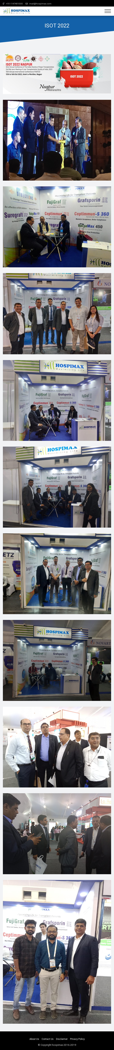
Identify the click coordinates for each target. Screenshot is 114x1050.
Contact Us (48, 1039)
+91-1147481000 (13, 3)
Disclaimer (62, 1039)
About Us (34, 1039)
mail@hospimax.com (38, 3)
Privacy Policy (77, 1039)
